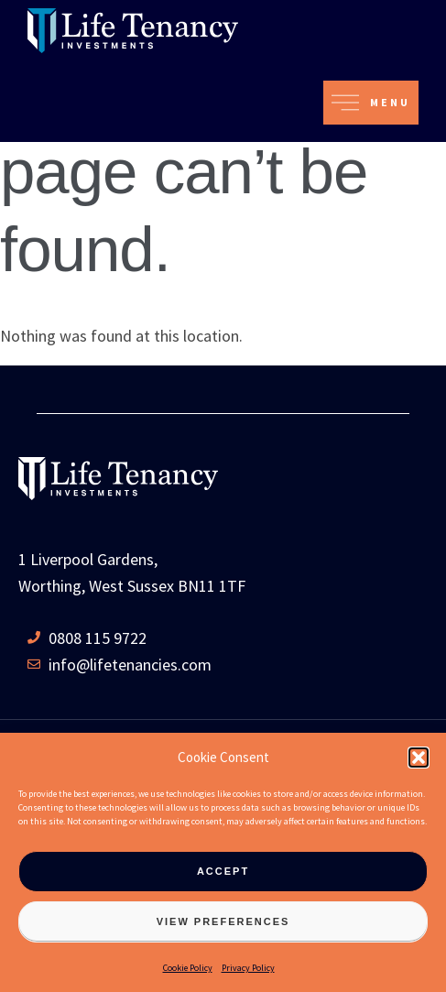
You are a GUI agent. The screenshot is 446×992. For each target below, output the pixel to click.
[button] (418, 757)
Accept (223, 871)
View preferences (223, 921)
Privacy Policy (248, 968)
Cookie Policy (187, 968)
